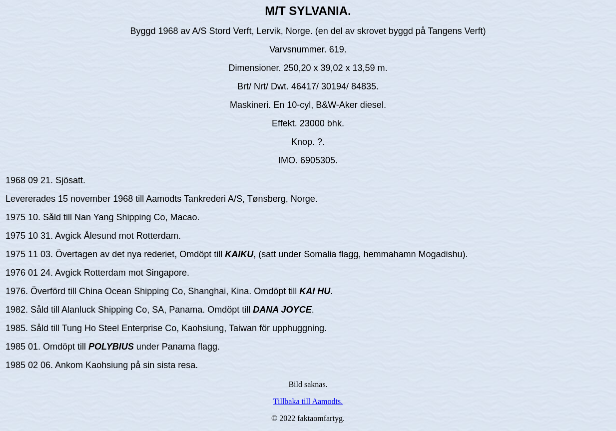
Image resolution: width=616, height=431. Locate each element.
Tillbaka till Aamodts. (308, 401)
